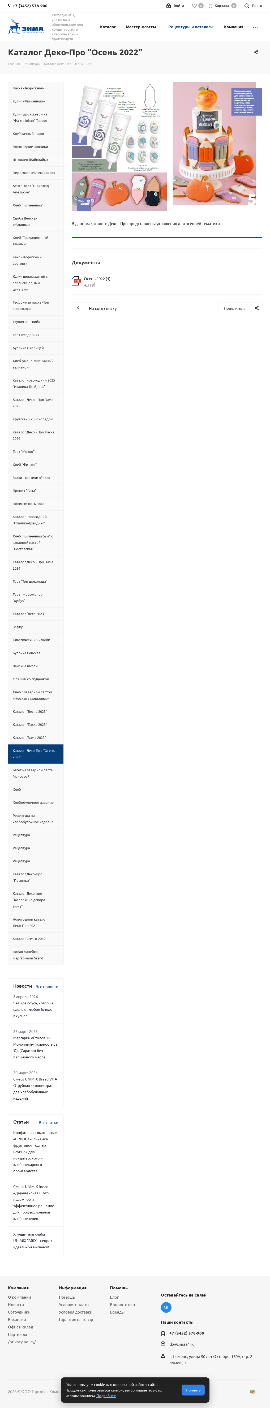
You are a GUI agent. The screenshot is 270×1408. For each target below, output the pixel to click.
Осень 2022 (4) (97, 278)
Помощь (67, 1296)
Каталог (108, 26)
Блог (114, 1296)
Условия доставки (75, 1311)
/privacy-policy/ (22, 1341)
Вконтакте (166, 1307)
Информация (73, 1287)
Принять (193, 1390)
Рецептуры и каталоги (190, 26)
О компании (19, 1296)
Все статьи (48, 1122)
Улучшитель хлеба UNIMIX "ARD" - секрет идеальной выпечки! (32, 1240)
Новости (16, 1304)
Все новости (47, 986)
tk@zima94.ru (182, 1344)
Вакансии (17, 1319)
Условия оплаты (74, 1304)
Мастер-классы (141, 26)
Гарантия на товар (76, 1319)
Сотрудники (19, 1311)
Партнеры (17, 1334)
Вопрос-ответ (122, 1304)
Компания (233, 26)
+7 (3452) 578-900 (186, 1333)
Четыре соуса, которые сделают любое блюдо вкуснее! (33, 1009)
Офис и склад (20, 1326)
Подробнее (106, 1395)
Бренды (117, 1311)
